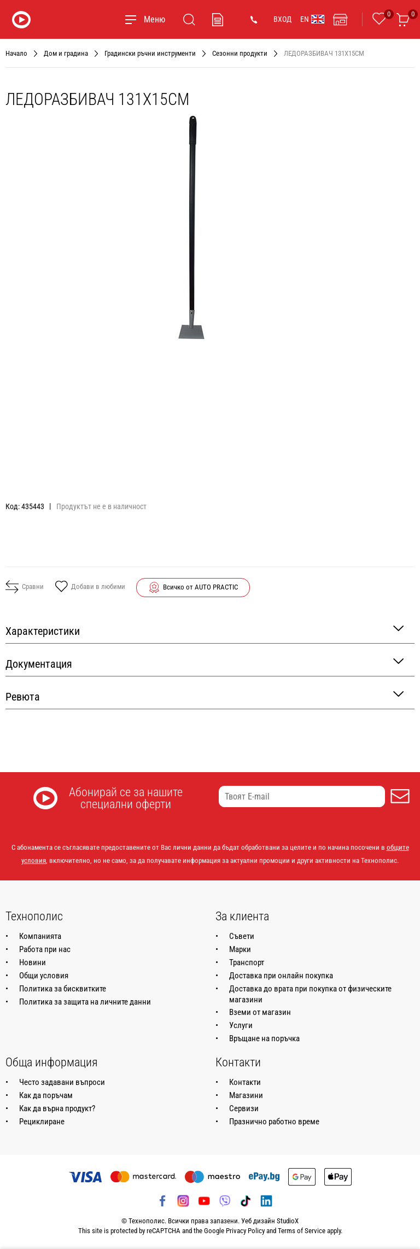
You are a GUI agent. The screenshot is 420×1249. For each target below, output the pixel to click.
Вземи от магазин (260, 1012)
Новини (32, 962)
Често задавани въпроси (62, 1082)
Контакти (245, 1082)
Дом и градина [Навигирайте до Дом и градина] (66, 53)
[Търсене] (189, 19)
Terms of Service (301, 1231)
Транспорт (246, 962)
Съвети (241, 936)
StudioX (288, 1221)
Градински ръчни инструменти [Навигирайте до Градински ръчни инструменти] (150, 53)
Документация (204, 663)
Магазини (246, 1095)
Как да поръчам (46, 1095)
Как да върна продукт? (57, 1108)
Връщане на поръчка (264, 1038)
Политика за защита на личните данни (85, 1002)
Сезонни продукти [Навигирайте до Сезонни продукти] (239, 53)
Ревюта (204, 695)
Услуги (241, 1025)
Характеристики (204, 630)
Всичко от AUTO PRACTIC (200, 587)
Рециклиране (42, 1122)
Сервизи (244, 1108)
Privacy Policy (245, 1231)
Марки (240, 949)
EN (312, 19)
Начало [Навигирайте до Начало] (16, 53)
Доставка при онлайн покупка (281, 975)
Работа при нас (45, 949)
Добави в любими (90, 587)
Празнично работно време (274, 1122)
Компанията (40, 936)
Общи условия (43, 975)
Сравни (24, 586)
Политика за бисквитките (62, 989)
